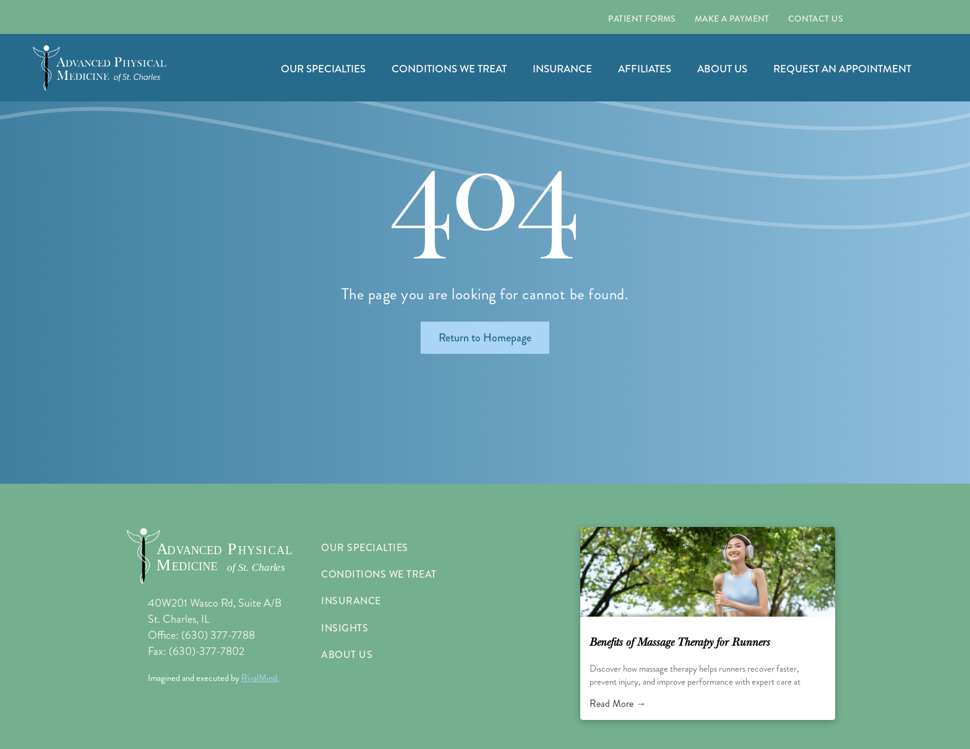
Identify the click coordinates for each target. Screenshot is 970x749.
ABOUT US (722, 68)
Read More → (618, 703)
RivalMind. (260, 678)
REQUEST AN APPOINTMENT (842, 68)
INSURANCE (562, 68)
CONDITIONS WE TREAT (449, 68)
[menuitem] (642, 18)
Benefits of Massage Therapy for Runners (680, 642)
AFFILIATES (644, 68)
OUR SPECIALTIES (323, 68)
